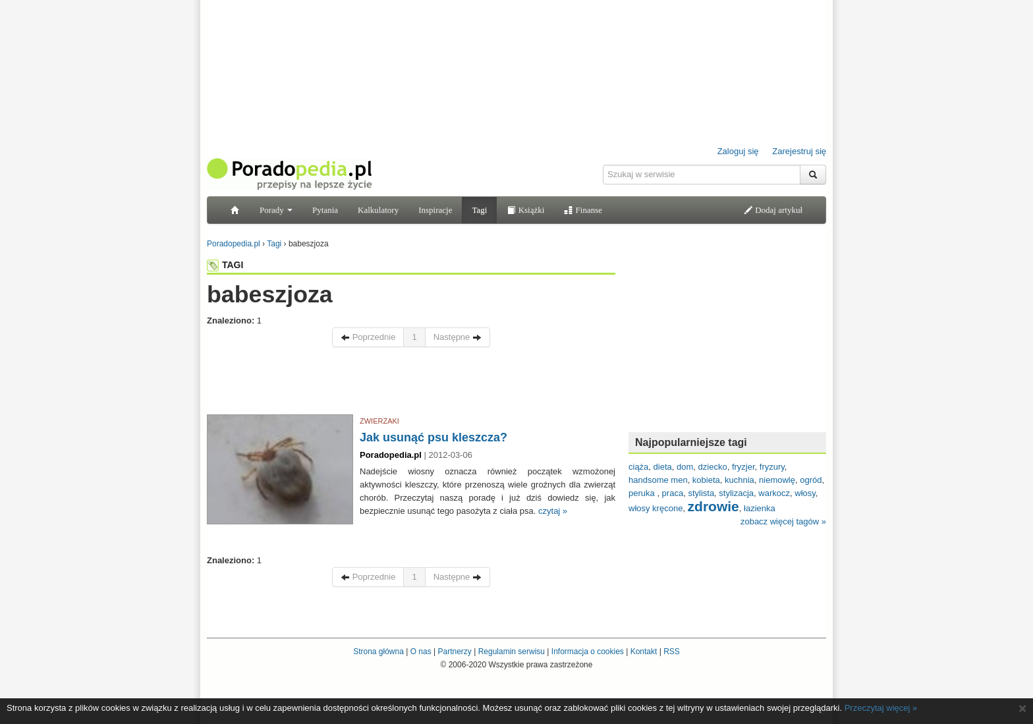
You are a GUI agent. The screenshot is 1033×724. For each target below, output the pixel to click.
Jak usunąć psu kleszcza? (433, 437)
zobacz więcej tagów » (783, 521)
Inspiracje (435, 210)
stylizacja (736, 493)
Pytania (325, 210)
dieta (663, 467)
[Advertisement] (411, 384)
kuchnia (739, 480)
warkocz (774, 493)
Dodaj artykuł (773, 210)
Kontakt (643, 651)
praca (673, 493)
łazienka (759, 508)
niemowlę (777, 480)
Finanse (583, 210)
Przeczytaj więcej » (881, 708)
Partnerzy (454, 651)
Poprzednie (368, 337)
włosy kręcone (655, 508)
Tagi (479, 210)
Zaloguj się (738, 151)
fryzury (772, 467)
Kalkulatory (378, 210)
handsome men (658, 480)
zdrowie (713, 506)
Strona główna (378, 651)
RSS (671, 651)
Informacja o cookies (587, 651)
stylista (701, 493)
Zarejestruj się (799, 151)
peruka (642, 493)
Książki (525, 210)
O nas (421, 651)
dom (685, 467)
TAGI (225, 265)
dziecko (712, 467)
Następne (457, 337)
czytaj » (552, 511)
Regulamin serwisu (511, 651)
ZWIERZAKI (379, 421)
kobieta (706, 480)
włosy (805, 493)
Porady (276, 210)
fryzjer (743, 467)
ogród (811, 480)
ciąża (638, 467)
